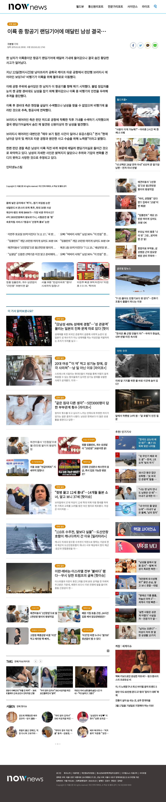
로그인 (58, 773)
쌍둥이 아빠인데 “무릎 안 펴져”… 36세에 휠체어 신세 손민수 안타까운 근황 (55, 692)
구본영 (10, 44)
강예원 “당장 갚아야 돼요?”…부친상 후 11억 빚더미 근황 (20, 692)
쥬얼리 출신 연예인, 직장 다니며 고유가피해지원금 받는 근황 (28, 733)
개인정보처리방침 (87, 773)
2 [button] (57, 744)
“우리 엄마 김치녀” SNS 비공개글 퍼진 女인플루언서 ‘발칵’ (89, 692)
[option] (21, 681)
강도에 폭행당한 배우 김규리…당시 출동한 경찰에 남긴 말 (28, 718)
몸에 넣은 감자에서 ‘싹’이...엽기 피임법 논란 (28, 203)
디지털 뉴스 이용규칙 (129, 773)
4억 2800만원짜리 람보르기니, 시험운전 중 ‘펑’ (29, 217)
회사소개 (67, 773)
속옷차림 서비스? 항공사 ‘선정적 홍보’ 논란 (27, 222)
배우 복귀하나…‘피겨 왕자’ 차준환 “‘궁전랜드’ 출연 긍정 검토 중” (99, 733)
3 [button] (59, 744)
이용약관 (76, 773)
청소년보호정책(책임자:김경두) (108, 773)
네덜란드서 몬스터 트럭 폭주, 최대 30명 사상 (28, 207)
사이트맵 (143, 773)
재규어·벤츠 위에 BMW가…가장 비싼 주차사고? (30, 212)
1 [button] (55, 744)
